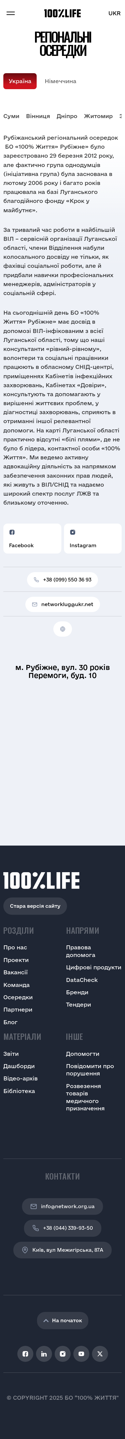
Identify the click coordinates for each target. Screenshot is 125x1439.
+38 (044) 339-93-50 (62, 1228)
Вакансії (15, 972)
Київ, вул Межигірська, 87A (62, 1250)
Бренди (77, 992)
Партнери (17, 1009)
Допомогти (82, 1053)
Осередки (18, 997)
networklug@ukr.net (62, 604)
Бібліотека (19, 1091)
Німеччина (60, 81)
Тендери (78, 1004)
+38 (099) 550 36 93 (62, 579)
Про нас (15, 947)
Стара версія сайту (35, 906)
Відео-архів (20, 1078)
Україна (20, 81)
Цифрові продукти (93, 967)
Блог (10, 1022)
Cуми (11, 116)
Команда (16, 985)
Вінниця (38, 116)
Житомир (98, 116)
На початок (62, 1320)
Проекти (16, 960)
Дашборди (19, 1066)
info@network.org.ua (62, 1206)
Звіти (11, 1053)
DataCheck (82, 980)
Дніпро (67, 116)
